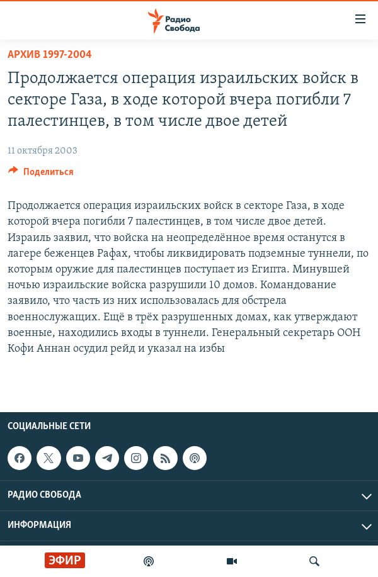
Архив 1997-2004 (50, 55)
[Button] (41, 175)
